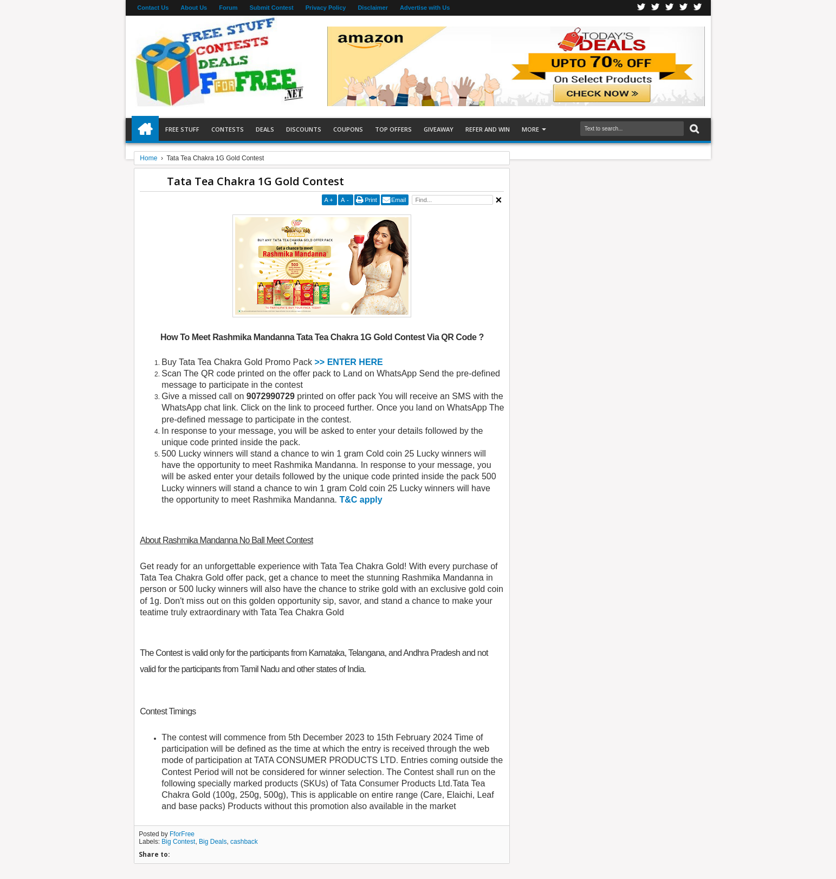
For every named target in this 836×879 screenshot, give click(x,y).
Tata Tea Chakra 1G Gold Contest (255, 181)
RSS (684, 8)
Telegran (670, 8)
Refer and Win (487, 129)
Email (398, 200)
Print (371, 200)
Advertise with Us (425, 7)
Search (693, 129)
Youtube (698, 8)
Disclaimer (373, 7)
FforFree (182, 834)
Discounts (303, 129)
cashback (244, 841)
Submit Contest (271, 7)
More (530, 129)
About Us (193, 7)
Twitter (656, 8)
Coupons (348, 129)
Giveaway (438, 129)
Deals (265, 129)
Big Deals (212, 841)
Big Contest (178, 841)
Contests (227, 129)
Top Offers (393, 129)
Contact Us (153, 7)
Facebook (641, 8)
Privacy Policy (326, 7)
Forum (228, 7)
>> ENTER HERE (349, 362)
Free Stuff (182, 129)
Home (145, 129)
